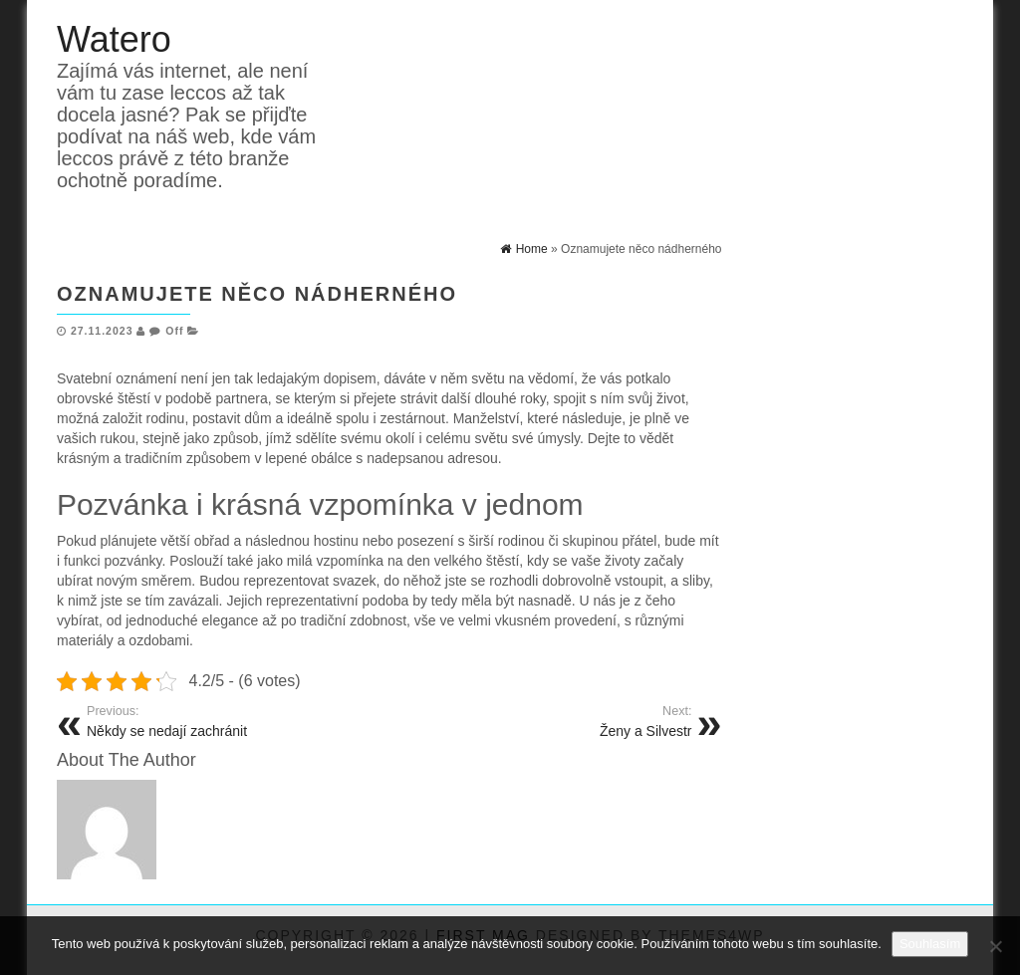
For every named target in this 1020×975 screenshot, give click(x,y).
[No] (995, 946)
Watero (114, 39)
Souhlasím (929, 943)
